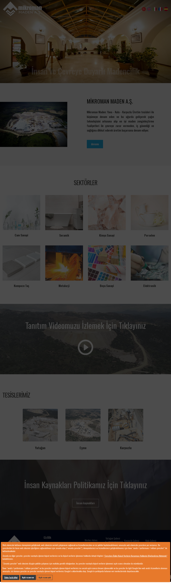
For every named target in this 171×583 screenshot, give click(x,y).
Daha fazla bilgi (11, 577)
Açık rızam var (28, 577)
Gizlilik (47, 537)
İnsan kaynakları (85, 503)
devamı (95, 144)
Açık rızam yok (45, 577)
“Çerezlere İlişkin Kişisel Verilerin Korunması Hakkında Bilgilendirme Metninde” (135, 555)
